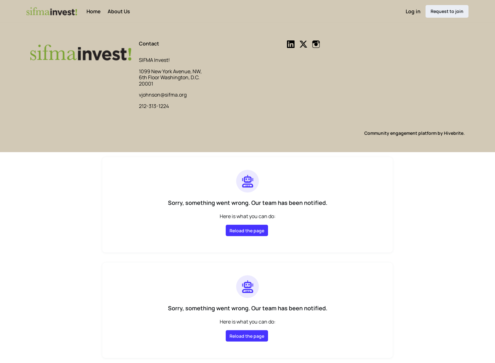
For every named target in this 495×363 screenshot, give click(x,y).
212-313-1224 (154, 106)
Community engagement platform (400, 133)
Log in (413, 11)
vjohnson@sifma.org (163, 94)
